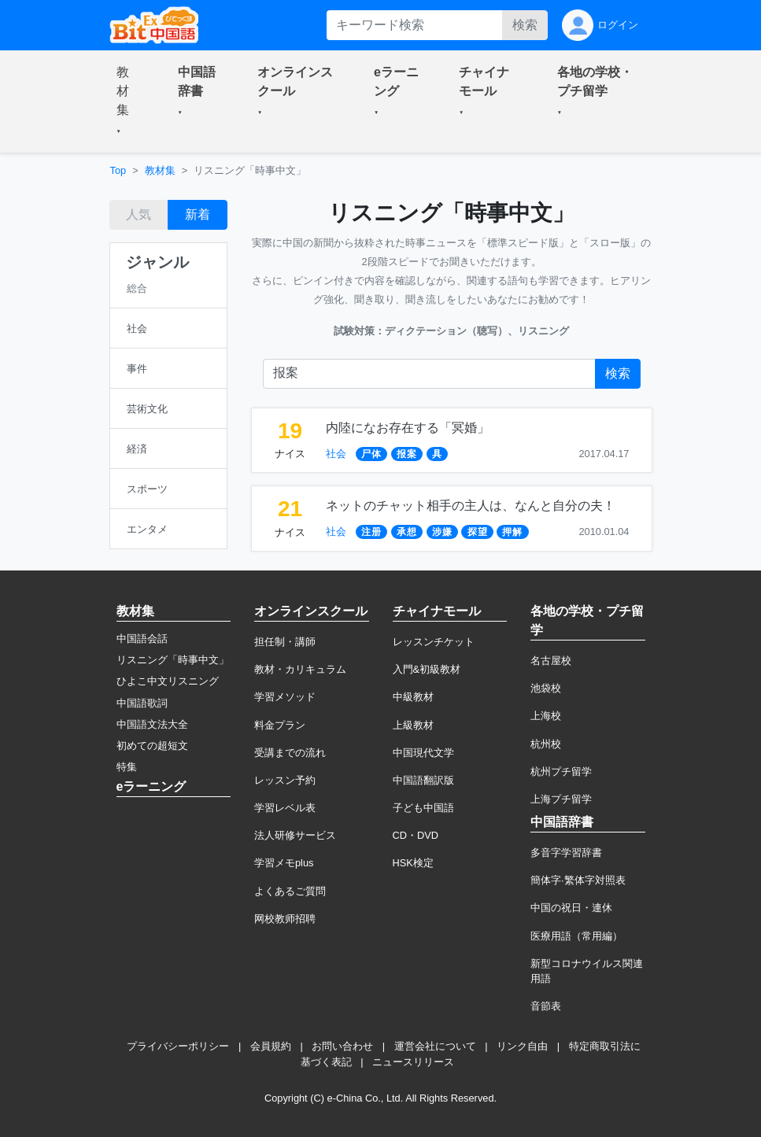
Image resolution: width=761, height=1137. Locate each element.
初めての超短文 (152, 745)
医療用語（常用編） (576, 936)
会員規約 (270, 1046)
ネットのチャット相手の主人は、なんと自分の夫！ (470, 505)
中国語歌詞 (142, 703)
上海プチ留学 (561, 799)
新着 (197, 214)
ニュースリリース (413, 1062)
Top (118, 170)
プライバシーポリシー (178, 1046)
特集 (126, 767)
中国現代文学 (423, 753)
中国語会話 (142, 638)
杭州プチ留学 (561, 771)
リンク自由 (522, 1046)
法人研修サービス (295, 835)
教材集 (160, 170)
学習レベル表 (285, 808)
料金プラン (279, 725)
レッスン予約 (285, 780)
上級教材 (413, 725)
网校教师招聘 (285, 919)
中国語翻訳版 (423, 780)
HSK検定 (413, 863)
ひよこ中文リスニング (167, 681)
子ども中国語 (423, 808)
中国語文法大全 (152, 724)
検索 (525, 24)
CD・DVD (416, 835)
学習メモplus (283, 863)
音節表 (545, 1006)
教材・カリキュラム (300, 669)
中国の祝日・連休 (571, 908)
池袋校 (545, 688)
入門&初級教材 (427, 669)
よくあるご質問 (290, 891)
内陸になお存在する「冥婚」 (407, 427)
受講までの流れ (290, 753)
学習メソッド (285, 697)
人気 (138, 214)
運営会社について (435, 1046)
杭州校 (545, 744)
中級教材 (413, 697)
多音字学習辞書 (566, 852)
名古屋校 (550, 660)
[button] (128, 101)
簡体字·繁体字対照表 (578, 880)
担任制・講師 (285, 642)
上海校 (545, 716)
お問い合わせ (342, 1046)
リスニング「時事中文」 (172, 660)
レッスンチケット (434, 642)
